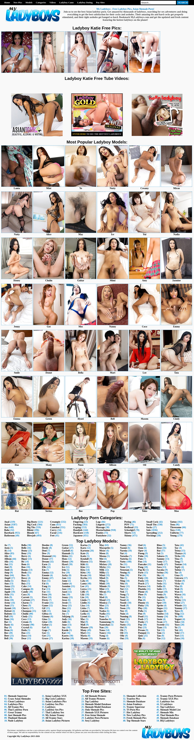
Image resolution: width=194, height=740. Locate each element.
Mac (83, 619)
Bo (22, 561)
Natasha (124, 556)
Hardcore (78, 533)
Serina (160, 572)
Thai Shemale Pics (169, 715)
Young (173, 535)
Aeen (6, 548)
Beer (6, 635)
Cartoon (25, 600)
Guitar (65, 548)
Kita (83, 570)
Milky (102, 572)
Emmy (45, 578)
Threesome (175, 527)
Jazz (64, 589)
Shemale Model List (170, 709)
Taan (159, 627)
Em (43, 570)
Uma (177, 575)
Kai (64, 633)
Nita (122, 583)
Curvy (53, 530)
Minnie (103, 586)
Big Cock (32, 524)
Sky (159, 575)
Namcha (103, 619)
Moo (101, 605)
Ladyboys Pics (15, 704)
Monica (103, 602)
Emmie (45, 575)
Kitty (83, 572)
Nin (122, 578)
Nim (122, 575)
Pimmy (141, 602)
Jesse (64, 600)
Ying (177, 613)
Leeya (84, 589)
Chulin (24, 613)
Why (177, 597)
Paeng (141, 553)
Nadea (102, 611)
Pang (140, 567)
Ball (6, 616)
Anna (7, 586)
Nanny (123, 545)
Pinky (141, 605)
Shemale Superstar (17, 696)
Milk (101, 570)
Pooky (141, 622)
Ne (121, 564)
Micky (102, 567)
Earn (44, 564)
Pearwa (142, 586)
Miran (102, 592)
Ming (102, 581)
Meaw (102, 550)
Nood (122, 600)
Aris (6, 597)
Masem (84, 638)
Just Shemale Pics (17, 715)
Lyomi (84, 616)
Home (7, 2)
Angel (7, 578)
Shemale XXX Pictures (97, 712)
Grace (45, 638)
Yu (176, 627)
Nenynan (124, 570)
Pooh (140, 619)
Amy (6, 575)
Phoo (140, 594)
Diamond (46, 556)
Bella (23, 545)
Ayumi (7, 608)
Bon (23, 567)
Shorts (127, 533)
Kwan (84, 575)
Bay (6, 627)
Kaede (65, 630)
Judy (64, 619)
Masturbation (103, 530)
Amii (6, 570)
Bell (6, 638)
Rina (159, 545)
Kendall (85, 559)
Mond (102, 600)
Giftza (45, 613)
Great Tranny (15, 712)
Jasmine (66, 586)
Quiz (140, 635)
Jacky (65, 575)
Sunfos (160, 613)
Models (28, 2)
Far (44, 589)
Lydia (83, 613)
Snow (159, 581)
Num (122, 613)
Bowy (24, 578)
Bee (6, 633)
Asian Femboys (134, 704)
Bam (6, 619)
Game (45, 605)
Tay (176, 548)
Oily (122, 635)
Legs (98, 522)
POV (126, 524)
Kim (83, 567)
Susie (159, 619)
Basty (7, 624)
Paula (141, 581)
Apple (7, 592)
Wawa (178, 594)
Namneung (105, 622)
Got (44, 635)
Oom (140, 548)
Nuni (122, 619)
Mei (101, 559)
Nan (101, 627)
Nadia (102, 613)
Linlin (84, 602)
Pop (140, 624)
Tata (177, 545)
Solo (148, 530)
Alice (6, 553)
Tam (159, 633)
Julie (64, 622)
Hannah (66, 553)
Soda (159, 583)
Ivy (63, 572)
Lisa (83, 605)
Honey (65, 561)
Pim (140, 600)
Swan (159, 622)
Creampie (55, 522)
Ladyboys (50, 707)
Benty (24, 550)
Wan (177, 592)
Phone (141, 592)
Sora (159, 600)
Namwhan (104, 624)
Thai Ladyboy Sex (54, 712)
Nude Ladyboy (15, 720)
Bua (23, 583)
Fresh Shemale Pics (136, 718)
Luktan (84, 611)
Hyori (65, 564)
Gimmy (46, 616)
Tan (159, 635)
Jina (64, 608)
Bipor (24, 559)
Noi (122, 589)
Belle (23, 548)
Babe (6, 530)
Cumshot (54, 527)
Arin (6, 594)
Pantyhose (101, 535)
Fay (44, 592)
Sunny (160, 616)
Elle (44, 567)
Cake (24, 586)
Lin (82, 597)
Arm (6, 600)
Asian (7, 524)
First (44, 597)
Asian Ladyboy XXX (55, 696)
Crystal (25, 627)
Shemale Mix (167, 712)
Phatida (142, 589)
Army (7, 602)
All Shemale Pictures (95, 696)
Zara (177, 638)
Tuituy (178, 570)
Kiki (83, 564)
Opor (141, 550)
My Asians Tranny (54, 715)
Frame (45, 602)
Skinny (128, 535)
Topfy (178, 567)
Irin (64, 570)
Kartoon (85, 550)
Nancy (102, 633)
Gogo (44, 630)
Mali (83, 624)
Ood (140, 545)
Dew (44, 553)
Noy (122, 611)
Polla (140, 611)
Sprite (160, 605)
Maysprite (104, 548)
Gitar (44, 622)
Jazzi (64, 592)
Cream (24, 622)
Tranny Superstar (136, 707)
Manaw (84, 627)
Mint (102, 589)
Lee (82, 586)
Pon (140, 613)
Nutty (123, 624)
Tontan (178, 564)
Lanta (84, 583)
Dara (23, 635)
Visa (177, 586)
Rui (159, 550)
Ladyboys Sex (167, 701)
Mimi (102, 575)
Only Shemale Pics (94, 709)
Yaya (177, 611)
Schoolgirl (129, 530)
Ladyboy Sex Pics (54, 704)
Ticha (177, 556)
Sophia (160, 597)
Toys (172, 530)
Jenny (65, 597)
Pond (140, 616)
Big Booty (32, 522)
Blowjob (31, 535)
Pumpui (142, 633)
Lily (83, 594)
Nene (122, 567)
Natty (123, 561)
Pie (139, 597)
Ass (6, 527)
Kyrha (84, 578)
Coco (23, 619)
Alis (6, 556)
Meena (102, 556)
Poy (140, 627)
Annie (7, 589)
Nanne (102, 638)
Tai (158, 630)
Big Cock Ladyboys (55, 698)
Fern (44, 594)
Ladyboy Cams (66, 2)
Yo (176, 616)
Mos (101, 608)
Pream (141, 630)
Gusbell (66, 550)
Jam (64, 578)
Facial (53, 533)
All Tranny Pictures (95, 698)
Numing (124, 616)
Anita (7, 581)
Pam (140, 559)
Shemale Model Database (98, 704)
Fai (43, 583)
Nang (102, 635)
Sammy (160, 559)
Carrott (25, 597)
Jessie (65, 602)
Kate (83, 553)
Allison (8, 559)
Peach (141, 583)
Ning (122, 581)
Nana (102, 630)
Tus (176, 572)
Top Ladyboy (92, 701)
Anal (6, 522)
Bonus (24, 570)
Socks (149, 527)
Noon (122, 608)
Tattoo (173, 522)
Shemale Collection (136, 696)
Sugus (160, 611)
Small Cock (152, 522)
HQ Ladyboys (167, 720)
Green (65, 545)
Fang (44, 586)
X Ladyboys (166, 704)
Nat (122, 553)
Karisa (84, 545)
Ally (6, 561)
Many (84, 630)
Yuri (177, 635)
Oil (121, 633)
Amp (6, 572)
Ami (6, 567)
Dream (45, 561)
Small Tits (151, 524)
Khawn (84, 561)
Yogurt (178, 619)
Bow (23, 575)
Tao (159, 638)
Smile (159, 578)
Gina (44, 619)
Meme (102, 561)
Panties (100, 533)
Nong (122, 594)
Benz (23, 553)
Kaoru (65, 635)
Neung (123, 572)
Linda (84, 600)
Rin (140, 638)
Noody (123, 602)
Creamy (25, 624)
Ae (5, 545)
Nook (122, 605)
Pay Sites (100, 2)
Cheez (24, 605)
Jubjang (66, 616)
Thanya (178, 553)
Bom (23, 564)
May (101, 545)
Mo (101, 594)
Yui (176, 630)
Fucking (77, 524)
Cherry (25, 608)
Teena (178, 550)
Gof (44, 627)
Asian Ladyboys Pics (56, 701)
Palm (140, 556)
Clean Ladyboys (16, 701)
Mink (102, 583)
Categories (41, 2)
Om (122, 638)
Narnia (123, 550)
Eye (44, 581)
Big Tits (31, 527)
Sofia (159, 586)
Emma (45, 572)
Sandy (160, 564)
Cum (52, 524)
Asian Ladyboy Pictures (57, 720)
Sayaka (160, 570)
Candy (24, 592)
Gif (43, 608)
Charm (25, 602)
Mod (101, 597)
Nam (101, 616)
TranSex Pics (133, 698)
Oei (122, 627)
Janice (65, 583)
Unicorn (179, 578)
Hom (64, 559)
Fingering (78, 522)
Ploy (140, 608)
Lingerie (100, 524)
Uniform (174, 533)
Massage (100, 527)
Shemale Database (136, 701)
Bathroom (9, 535)
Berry (24, 556)
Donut (45, 559)
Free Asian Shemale (95, 715)
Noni (122, 597)
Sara (159, 567)
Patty (141, 578)
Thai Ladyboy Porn (18, 709)
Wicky (178, 600)
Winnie (178, 605)
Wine (177, 602)
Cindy (24, 616)
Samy (159, 561)
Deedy (45, 548)
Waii (177, 589)
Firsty (45, 600)
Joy (63, 613)
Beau (6, 630)
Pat (139, 575)
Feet (52, 535)
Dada (24, 630)
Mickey (103, 564)
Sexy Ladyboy (92, 720)
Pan (140, 561)
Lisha (83, 608)
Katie (83, 556)
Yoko (177, 622)
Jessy (64, 605)
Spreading (151, 533)
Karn (83, 548)
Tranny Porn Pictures (171, 696)
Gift (44, 611)
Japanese (77, 535)
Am (6, 564)
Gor (44, 633)
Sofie (159, 589)
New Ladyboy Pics (136, 715)
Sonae (160, 592)
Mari (83, 633)
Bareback (9, 533)
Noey (122, 586)
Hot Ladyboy (133, 712)
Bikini (30, 530)
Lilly (83, 592)
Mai (83, 622)
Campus (25, 589)
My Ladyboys (23, 736)
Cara (23, 594)
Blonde (30, 533)
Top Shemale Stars (136, 720)
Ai (5, 550)
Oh (121, 630)
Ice (63, 567)
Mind (102, 578)
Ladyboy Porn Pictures (97, 718)
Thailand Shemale (17, 718)
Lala (83, 581)
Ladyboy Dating (85, 2)
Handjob (77, 530)
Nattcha (124, 559)
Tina (177, 559)
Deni (44, 550)
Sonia (159, 594)
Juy (64, 627)
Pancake (142, 564)
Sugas (160, 608)
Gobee (45, 624)
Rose (159, 548)
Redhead (128, 527)
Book (24, 572)
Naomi (123, 548)
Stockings (151, 535)
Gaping (77, 527)
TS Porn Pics (133, 709)
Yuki (177, 633)
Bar (6, 622)
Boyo (23, 581)
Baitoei (8, 611)
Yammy (178, 608)
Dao (23, 633)
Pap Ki (141, 570)
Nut (122, 622)
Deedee (45, 545)
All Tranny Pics (16, 707)
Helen (65, 556)
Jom (64, 611)
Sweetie (160, 624)
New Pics (17, 2)
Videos (52, 2)
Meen (102, 553)
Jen (63, 594)
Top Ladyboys (167, 707)
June (64, 624)
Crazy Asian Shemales (19, 698)
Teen (172, 524)
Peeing (127, 522)
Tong (177, 561)
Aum (6, 605)
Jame (64, 581)
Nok (122, 592)
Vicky (177, 583)
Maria (84, 635)
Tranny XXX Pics (169, 698)
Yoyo (177, 624)
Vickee (178, 581)
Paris (140, 572)
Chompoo (26, 611)
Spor (159, 602)
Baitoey (8, 613)
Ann (6, 583)
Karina (65, 638)
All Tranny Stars (53, 718)
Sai (158, 553)
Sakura (160, 556)
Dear (23, 638)
